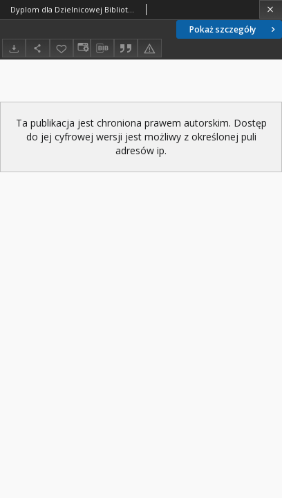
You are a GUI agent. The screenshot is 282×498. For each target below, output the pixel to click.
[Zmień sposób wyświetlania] (81, 48)
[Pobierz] (14, 48)
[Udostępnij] (37, 48)
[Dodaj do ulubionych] (61, 48)
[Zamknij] (270, 9)
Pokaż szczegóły (233, 29)
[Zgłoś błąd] (149, 48)
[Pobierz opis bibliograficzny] (102, 48)
